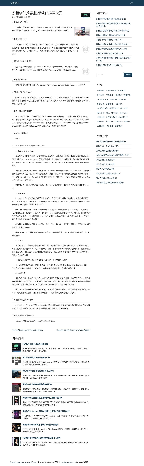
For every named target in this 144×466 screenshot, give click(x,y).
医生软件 (123, 112)
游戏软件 (109, 104)
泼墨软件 (118, 126)
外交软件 (100, 104)
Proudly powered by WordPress (23, 462)
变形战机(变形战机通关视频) (107, 150)
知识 (108, 112)
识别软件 (113, 99)
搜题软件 (127, 95)
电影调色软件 (102, 99)
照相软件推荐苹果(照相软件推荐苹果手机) (112, 30)
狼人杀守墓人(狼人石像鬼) (106, 178)
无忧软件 (14, 3)
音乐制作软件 (111, 90)
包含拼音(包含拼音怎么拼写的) (108, 173)
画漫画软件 (114, 108)
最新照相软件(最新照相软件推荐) (109, 40)
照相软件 (27, 17)
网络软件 (100, 112)
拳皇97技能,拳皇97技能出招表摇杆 (110, 182)
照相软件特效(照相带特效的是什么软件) (38, 371)
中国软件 (100, 117)
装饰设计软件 (102, 108)
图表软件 (100, 121)
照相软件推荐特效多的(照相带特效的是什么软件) (42, 438)
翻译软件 (127, 121)
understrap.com (68, 462)
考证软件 (114, 112)
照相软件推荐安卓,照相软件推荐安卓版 (111, 49)
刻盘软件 (109, 121)
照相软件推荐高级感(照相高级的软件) (37, 384)
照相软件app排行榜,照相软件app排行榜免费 (40, 424)
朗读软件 (118, 95)
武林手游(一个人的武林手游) (107, 146)
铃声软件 (122, 90)
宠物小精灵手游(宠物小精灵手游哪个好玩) (112, 155)
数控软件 (118, 121)
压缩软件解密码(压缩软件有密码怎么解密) (73, 330)
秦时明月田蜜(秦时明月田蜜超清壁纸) (111, 141)
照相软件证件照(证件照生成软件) (109, 65)
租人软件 (123, 108)
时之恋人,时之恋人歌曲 (105, 169)
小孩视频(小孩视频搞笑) (105, 160)
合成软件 (100, 126)
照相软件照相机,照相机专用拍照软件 (110, 35)
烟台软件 (122, 99)
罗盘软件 (109, 126)
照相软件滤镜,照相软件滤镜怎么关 (36, 357)
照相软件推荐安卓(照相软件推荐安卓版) (112, 44)
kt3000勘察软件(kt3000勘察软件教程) (27, 330)
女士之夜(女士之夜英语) (105, 164)
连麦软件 (100, 90)
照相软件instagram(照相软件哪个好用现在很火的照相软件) (46, 411)
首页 (131, 3)
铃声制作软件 (111, 117)
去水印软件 (122, 117)
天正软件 (118, 104)
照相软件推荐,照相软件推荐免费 (35, 344)
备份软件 (100, 95)
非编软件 (109, 95)
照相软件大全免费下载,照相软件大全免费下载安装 (42, 398)
